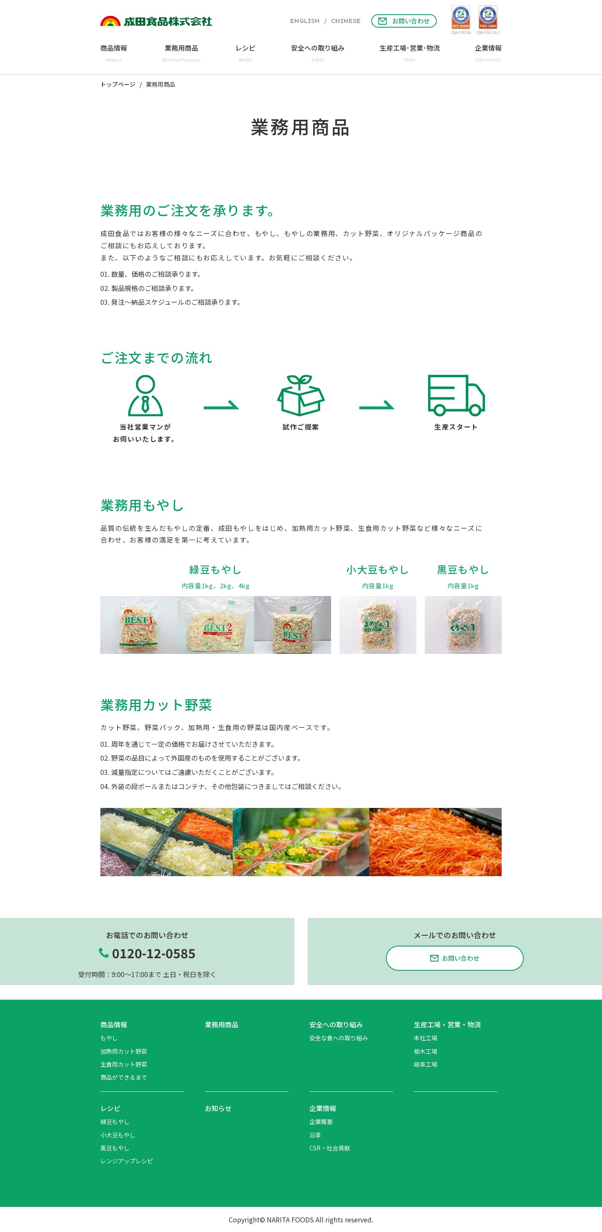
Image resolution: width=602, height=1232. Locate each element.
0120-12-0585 (154, 953)
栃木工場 (425, 1051)
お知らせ (218, 1108)
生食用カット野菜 (123, 1064)
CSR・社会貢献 (329, 1148)
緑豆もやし (115, 1121)
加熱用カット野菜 (123, 1051)
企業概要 (321, 1121)
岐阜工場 (425, 1064)
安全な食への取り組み (338, 1038)
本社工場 (425, 1038)
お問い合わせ (404, 20)
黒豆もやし (115, 1148)
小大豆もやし (117, 1135)
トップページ (117, 84)
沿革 (315, 1135)
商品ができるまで (123, 1077)
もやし (109, 1038)
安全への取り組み (336, 1024)
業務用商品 (221, 1024)
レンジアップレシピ (126, 1161)
